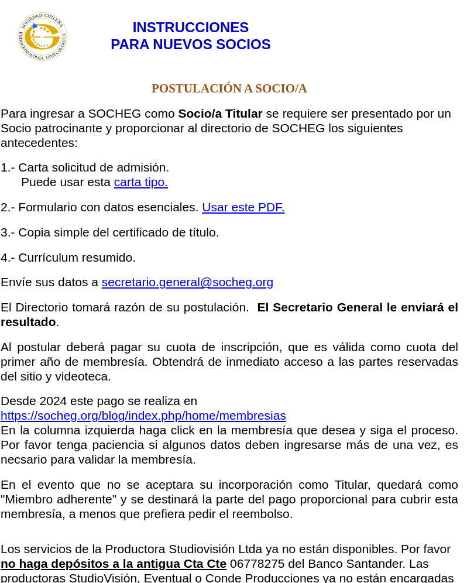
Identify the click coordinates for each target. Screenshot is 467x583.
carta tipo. (141, 181)
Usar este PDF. (243, 207)
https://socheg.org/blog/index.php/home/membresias (143, 415)
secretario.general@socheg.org (187, 282)
